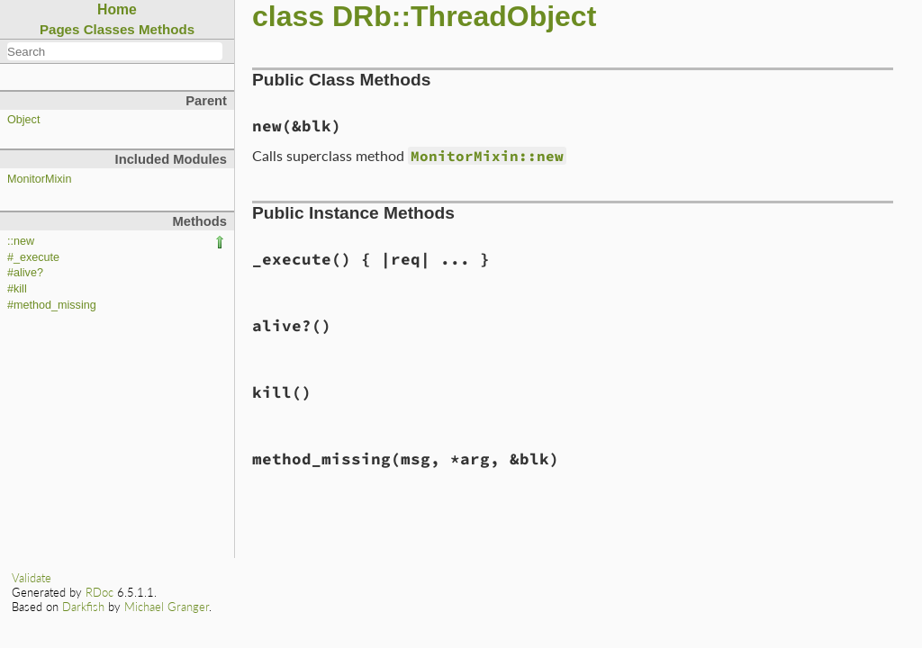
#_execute (33, 257)
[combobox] (114, 51)
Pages (60, 29)
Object (23, 119)
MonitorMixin (39, 179)
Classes (109, 29)
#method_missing (51, 305)
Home (117, 9)
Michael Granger (166, 606)
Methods (166, 29)
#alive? (25, 272)
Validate (31, 578)
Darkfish (83, 606)
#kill (17, 289)
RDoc (99, 592)
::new (20, 241)
